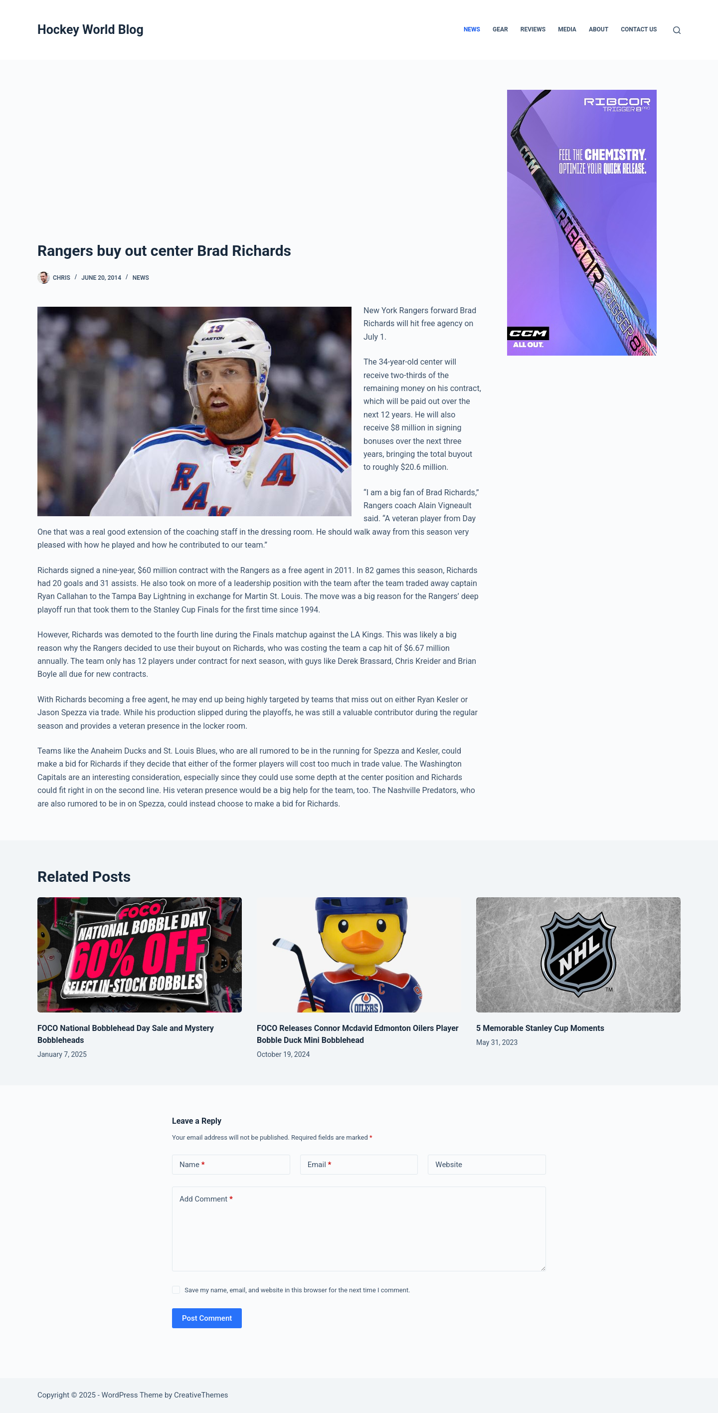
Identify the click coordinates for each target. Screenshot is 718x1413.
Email (320, 1165)
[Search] (677, 30)
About (598, 29)
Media (567, 29)
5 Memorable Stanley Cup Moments (540, 1028)
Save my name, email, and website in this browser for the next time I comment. (297, 1290)
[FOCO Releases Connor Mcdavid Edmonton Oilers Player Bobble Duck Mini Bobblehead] (359, 954)
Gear (500, 29)
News (472, 29)
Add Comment (206, 1199)
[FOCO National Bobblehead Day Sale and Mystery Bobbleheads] (139, 954)
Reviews (533, 29)
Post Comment (207, 1318)
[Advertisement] (259, 164)
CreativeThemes (201, 1395)
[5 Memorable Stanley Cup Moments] (578, 954)
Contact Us (639, 29)
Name (192, 1165)
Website (448, 1164)
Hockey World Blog (90, 29)
